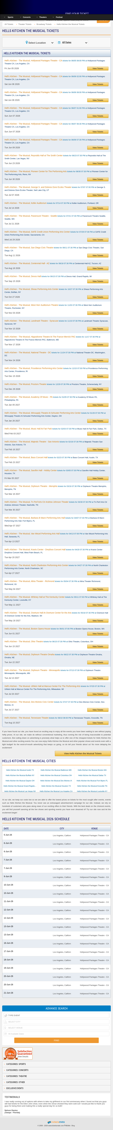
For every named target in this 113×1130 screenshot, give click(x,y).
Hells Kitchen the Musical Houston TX (56, 786)
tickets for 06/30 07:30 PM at (56, 173)
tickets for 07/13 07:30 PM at (52, 671)
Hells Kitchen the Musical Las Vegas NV (20, 791)
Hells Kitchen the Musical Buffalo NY (20, 775)
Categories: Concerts (17, 1070)
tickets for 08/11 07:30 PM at (54, 249)
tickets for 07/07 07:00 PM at (55, 188)
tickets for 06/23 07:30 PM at (55, 157)
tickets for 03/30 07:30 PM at (56, 503)
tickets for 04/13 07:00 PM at (56, 535)
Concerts (27, 17)
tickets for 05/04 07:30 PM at (53, 582)
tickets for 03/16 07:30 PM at (56, 487)
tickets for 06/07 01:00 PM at (55, 109)
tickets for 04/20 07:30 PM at (53, 551)
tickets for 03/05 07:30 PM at (55, 472)
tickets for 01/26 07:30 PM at (55, 414)
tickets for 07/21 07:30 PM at (55, 217)
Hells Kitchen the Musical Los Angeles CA (56, 791)
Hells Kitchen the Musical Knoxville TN (92, 786)
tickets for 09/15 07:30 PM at (48, 276)
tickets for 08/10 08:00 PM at (54, 718)
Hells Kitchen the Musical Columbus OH (56, 775)
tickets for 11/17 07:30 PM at (52, 338)
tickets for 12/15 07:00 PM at (56, 369)
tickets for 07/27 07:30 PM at (54, 703)
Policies (67, 1126)
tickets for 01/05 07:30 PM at (51, 398)
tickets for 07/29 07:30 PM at (55, 233)
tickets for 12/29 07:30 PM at (53, 384)
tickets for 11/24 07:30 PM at (55, 354)
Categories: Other (15, 1082)
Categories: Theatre (16, 1076)
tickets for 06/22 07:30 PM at (53, 656)
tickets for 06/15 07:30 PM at (49, 641)
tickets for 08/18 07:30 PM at (53, 263)
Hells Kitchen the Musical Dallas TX (92, 775)
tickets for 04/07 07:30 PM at (54, 519)
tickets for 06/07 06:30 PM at (55, 125)
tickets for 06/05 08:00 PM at (55, 62)
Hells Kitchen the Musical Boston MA (92, 770)
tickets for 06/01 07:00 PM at (54, 628)
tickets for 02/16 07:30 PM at (54, 443)
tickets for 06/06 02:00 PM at (55, 77)
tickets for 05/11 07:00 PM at (56, 598)
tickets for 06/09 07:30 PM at (55, 141)
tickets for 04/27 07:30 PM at (56, 566)
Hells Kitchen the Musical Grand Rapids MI (20, 786)
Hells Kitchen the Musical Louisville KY (92, 791)
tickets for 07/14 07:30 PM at (52, 203)
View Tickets (98, 68)
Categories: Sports (16, 1064)
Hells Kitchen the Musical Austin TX (20, 770)
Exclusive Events (14, 1088)
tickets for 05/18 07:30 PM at (56, 614)
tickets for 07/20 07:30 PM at (55, 687)
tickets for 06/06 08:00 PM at (55, 93)
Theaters (43, 17)
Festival (59, 17)
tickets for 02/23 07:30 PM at (51, 457)
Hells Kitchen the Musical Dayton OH (20, 781)
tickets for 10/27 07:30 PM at (54, 290)
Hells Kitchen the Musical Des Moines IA (56, 781)
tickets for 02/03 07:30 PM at (56, 429)
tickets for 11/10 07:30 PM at (56, 322)
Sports (10, 17)
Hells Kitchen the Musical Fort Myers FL (92, 781)
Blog (73, 1125)
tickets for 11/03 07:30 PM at (53, 306)
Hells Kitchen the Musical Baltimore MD (56, 770)
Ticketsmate (21, 6)
